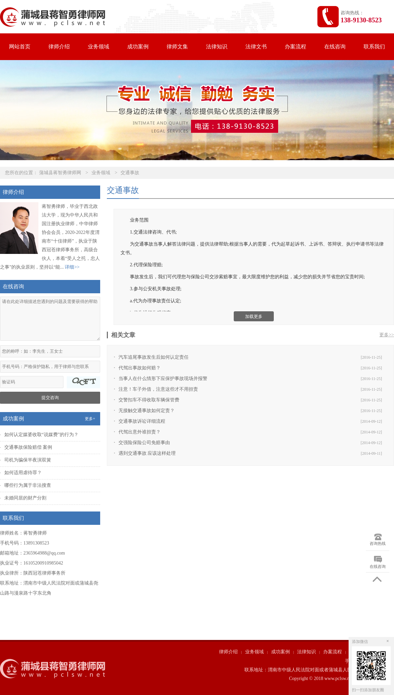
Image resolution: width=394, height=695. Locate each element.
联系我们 (374, 46)
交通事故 (130, 172)
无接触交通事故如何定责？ (147, 410)
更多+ (90, 418)
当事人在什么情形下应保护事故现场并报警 (163, 378)
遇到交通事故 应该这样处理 (147, 453)
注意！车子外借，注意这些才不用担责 (158, 389)
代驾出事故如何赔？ (140, 367)
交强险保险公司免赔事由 (144, 442)
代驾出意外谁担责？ (140, 431)
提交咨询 (50, 397)
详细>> (72, 267)
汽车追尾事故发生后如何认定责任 (154, 357)
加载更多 (253, 316)
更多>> (386, 334)
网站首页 (19, 46)
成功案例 (138, 46)
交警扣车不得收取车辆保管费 (149, 399)
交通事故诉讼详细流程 (142, 421)
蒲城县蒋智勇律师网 (60, 172)
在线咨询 (335, 46)
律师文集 (177, 46)
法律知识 (216, 46)
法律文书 (256, 46)
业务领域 (98, 46)
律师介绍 (59, 46)
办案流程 (295, 46)
